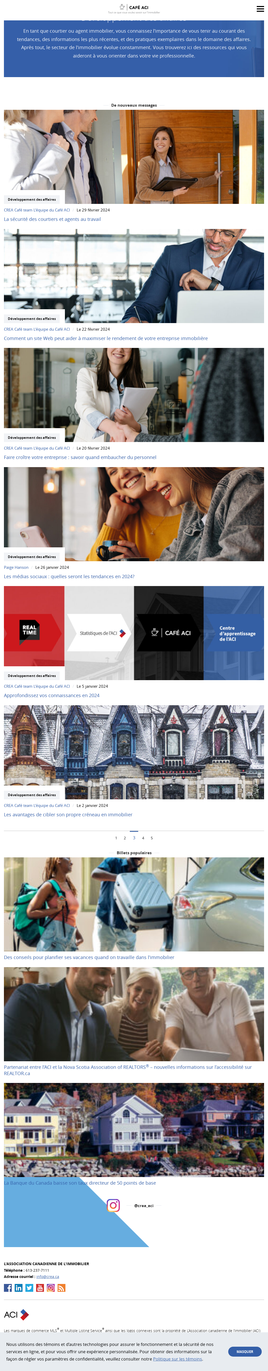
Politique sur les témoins (177, 1359)
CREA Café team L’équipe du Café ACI (37, 210)
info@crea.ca (47, 1276)
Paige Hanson (16, 567)
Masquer (245, 1351)
